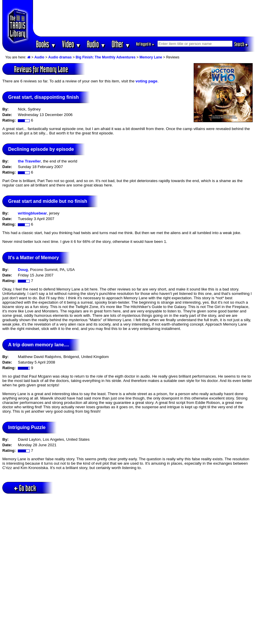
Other (121, 44)
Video (71, 44)
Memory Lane (151, 57)
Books (46, 44)
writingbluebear (32, 213)
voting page (146, 81)
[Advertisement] (143, 18)
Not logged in (145, 43)
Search (241, 44)
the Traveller (29, 161)
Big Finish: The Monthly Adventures (106, 57)
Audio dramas (60, 57)
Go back (25, 487)
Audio (96, 44)
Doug (23, 269)
